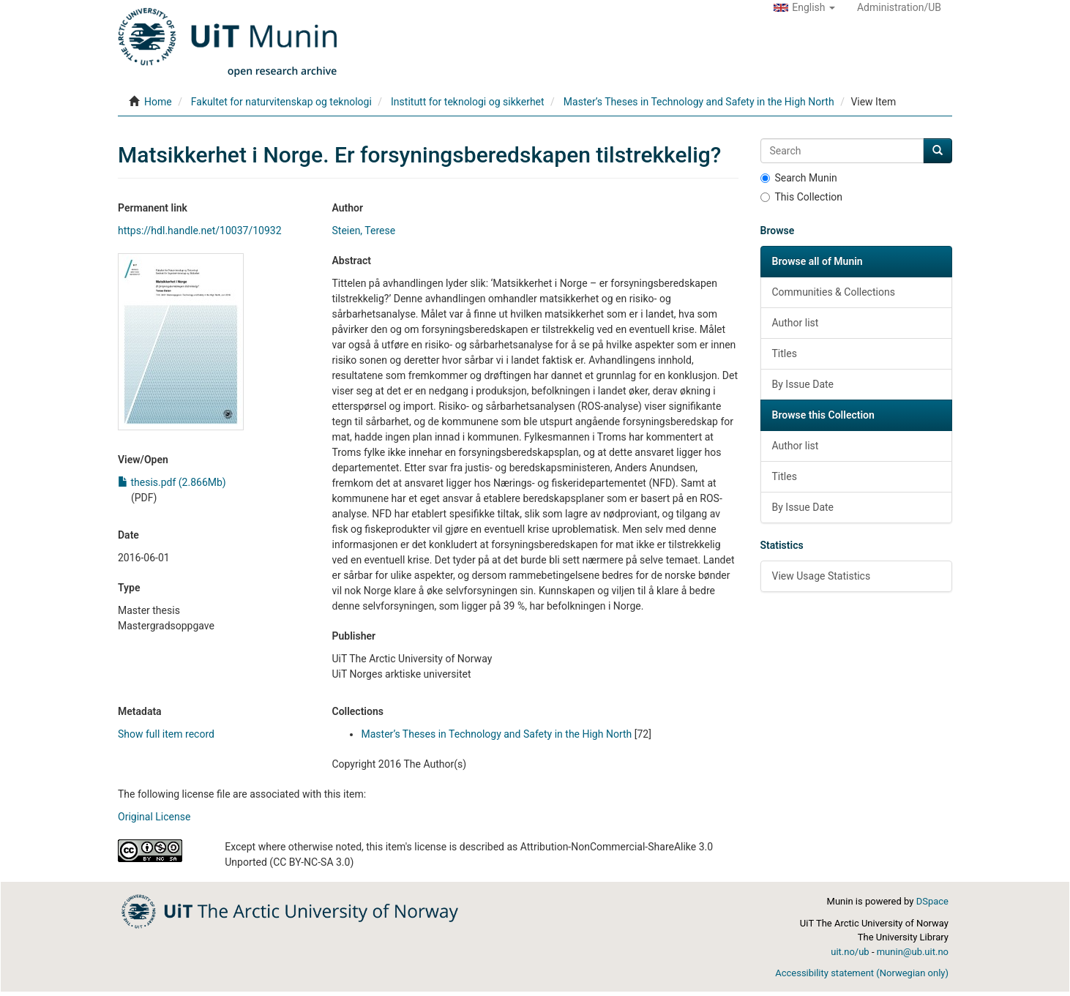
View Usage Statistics (821, 576)
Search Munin (798, 178)
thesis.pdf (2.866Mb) (172, 482)
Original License (154, 817)
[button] (804, 7)
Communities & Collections (833, 292)
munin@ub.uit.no (913, 951)
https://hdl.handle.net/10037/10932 (200, 230)
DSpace (932, 901)
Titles (784, 353)
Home (158, 102)
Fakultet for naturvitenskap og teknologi (281, 102)
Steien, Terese (363, 230)
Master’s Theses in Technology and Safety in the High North (699, 102)
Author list (795, 323)
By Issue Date (803, 384)
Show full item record (166, 734)
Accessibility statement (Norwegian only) (862, 972)
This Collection (801, 197)
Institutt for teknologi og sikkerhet (468, 102)
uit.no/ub (850, 951)
